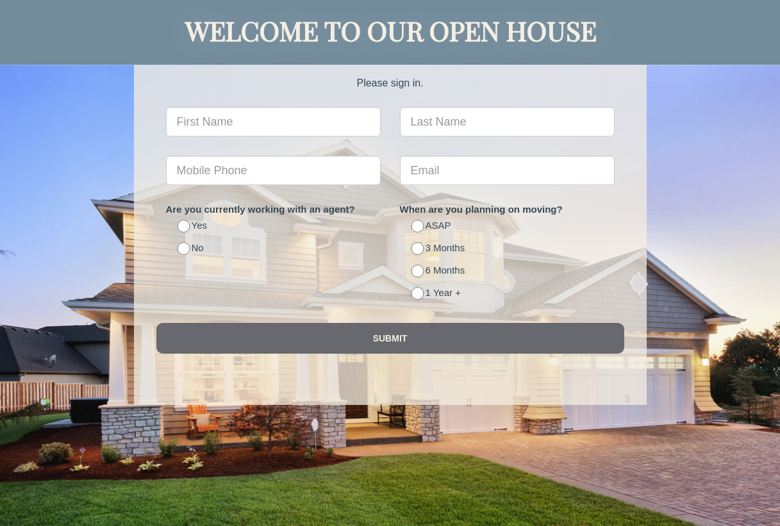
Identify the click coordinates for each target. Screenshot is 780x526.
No (191, 249)
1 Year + (437, 294)
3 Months (439, 249)
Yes (193, 226)
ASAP (432, 226)
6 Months (439, 271)
